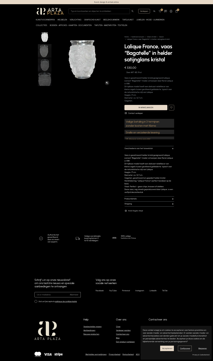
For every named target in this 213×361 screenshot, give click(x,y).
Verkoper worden (123, 330)
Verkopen (144, 11)
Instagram (139, 290)
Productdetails (149, 199)
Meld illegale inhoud (134, 210)
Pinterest (126, 290)
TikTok (164, 290)
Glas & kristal (151, 37)
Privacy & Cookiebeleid (200, 355)
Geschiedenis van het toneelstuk (149, 148)
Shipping (149, 204)
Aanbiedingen (89, 330)
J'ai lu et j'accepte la (57, 301)
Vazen (161, 37)
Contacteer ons (122, 334)
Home (126, 37)
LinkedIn (153, 290)
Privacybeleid (114, 354)
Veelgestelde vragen (92, 326)
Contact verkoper (134, 113)
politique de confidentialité (66, 301)
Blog (118, 338)
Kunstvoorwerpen (137, 37)
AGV (138, 354)
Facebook (100, 290)
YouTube (113, 290)
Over (118, 326)
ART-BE (134, 72)
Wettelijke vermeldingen (96, 354)
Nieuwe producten (91, 334)
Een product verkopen (125, 342)
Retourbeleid (128, 354)
